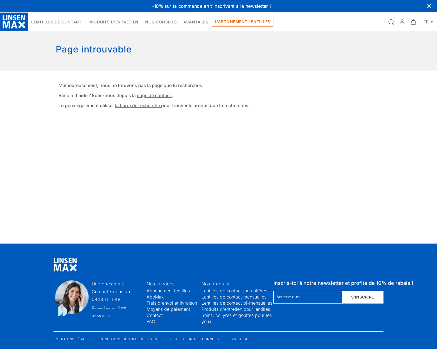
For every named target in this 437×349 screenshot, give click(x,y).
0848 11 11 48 (106, 299)
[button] (402, 21)
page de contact (154, 95)
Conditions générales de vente (130, 339)
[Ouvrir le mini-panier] (413, 21)
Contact (155, 315)
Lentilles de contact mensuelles (233, 297)
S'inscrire (362, 297)
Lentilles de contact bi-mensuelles (236, 303)
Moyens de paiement (168, 309)
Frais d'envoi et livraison (172, 303)
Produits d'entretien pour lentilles (235, 309)
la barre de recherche (138, 105)
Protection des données (194, 339)
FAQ (151, 321)
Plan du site (239, 339)
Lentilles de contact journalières (234, 290)
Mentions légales (73, 339)
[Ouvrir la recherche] (391, 21)
